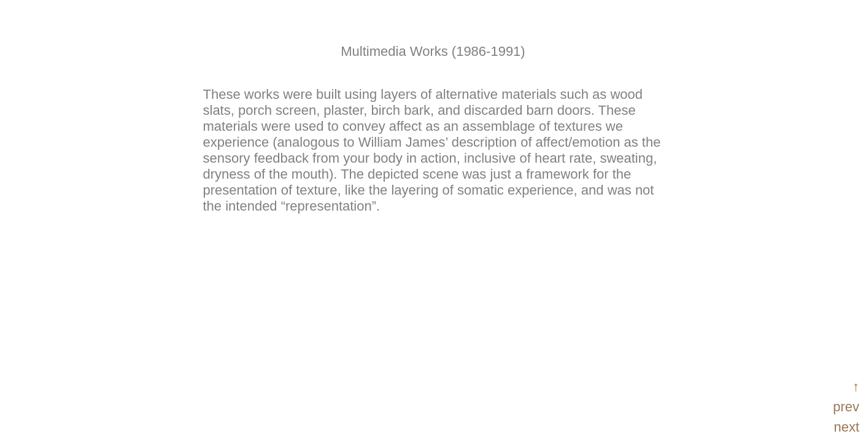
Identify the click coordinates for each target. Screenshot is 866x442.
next (846, 427)
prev (846, 406)
